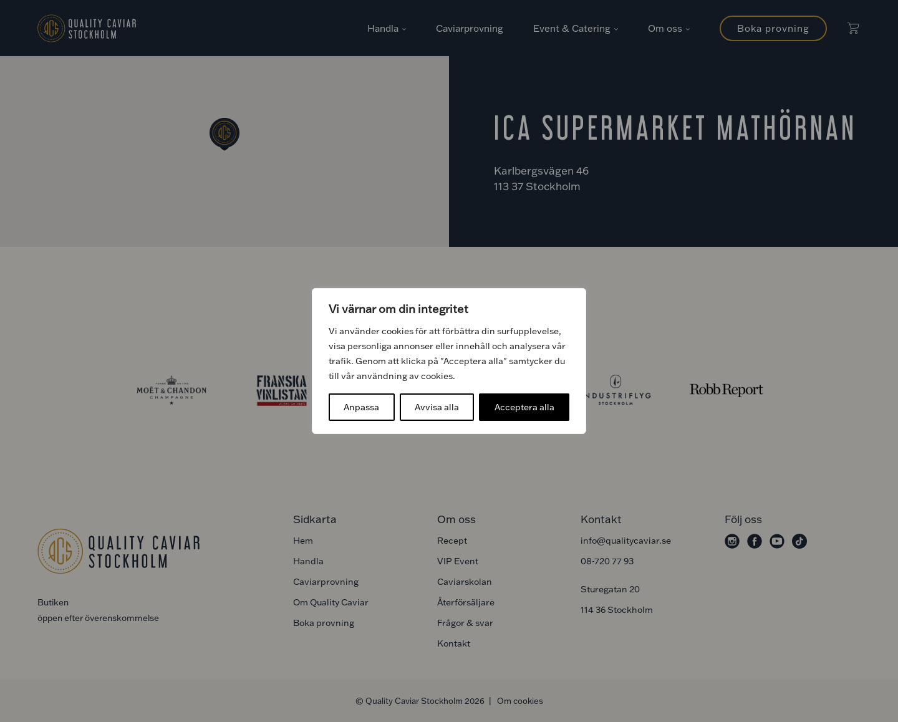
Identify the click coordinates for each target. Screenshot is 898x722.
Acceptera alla (524, 407)
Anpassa (361, 407)
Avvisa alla (437, 407)
